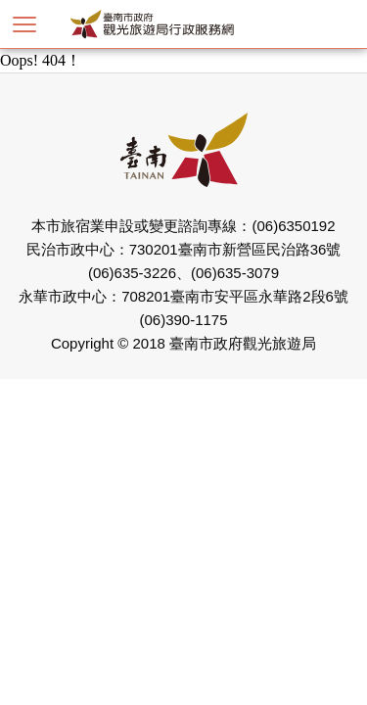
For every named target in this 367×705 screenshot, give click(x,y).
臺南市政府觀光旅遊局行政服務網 (183, 24)
